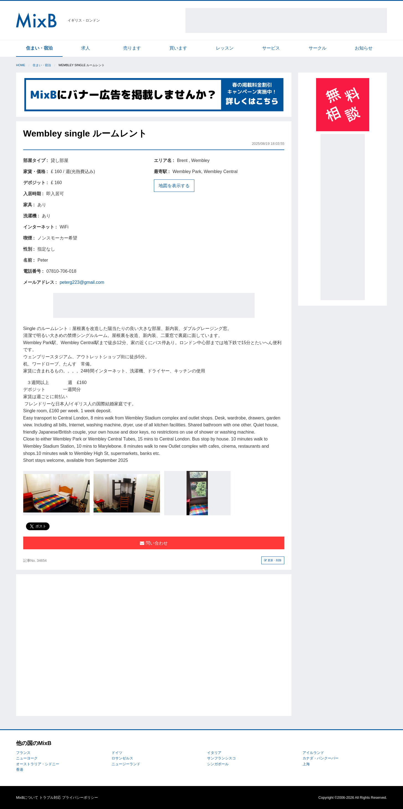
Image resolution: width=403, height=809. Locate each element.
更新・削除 (272, 560)
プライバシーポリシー (80, 797)
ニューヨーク (27, 758)
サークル (317, 48)
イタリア (214, 753)
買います (178, 48)
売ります (132, 48)
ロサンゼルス (122, 758)
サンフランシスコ (221, 758)
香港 (19, 769)
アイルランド (313, 753)
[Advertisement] (286, 20)
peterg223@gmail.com (82, 282)
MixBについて (27, 797)
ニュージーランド (126, 764)
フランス (23, 753)
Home (20, 65)
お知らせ (364, 48)
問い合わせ (153, 543)
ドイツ (117, 753)
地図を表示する (174, 185)
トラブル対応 (50, 797)
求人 (85, 48)
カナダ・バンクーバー (321, 758)
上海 (306, 764)
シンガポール (218, 764)
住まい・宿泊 (39, 48)
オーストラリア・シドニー (37, 764)
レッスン (225, 48)
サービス (271, 48)
